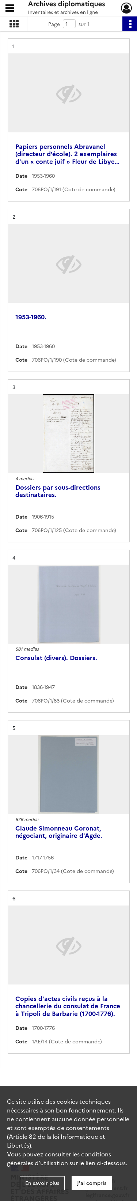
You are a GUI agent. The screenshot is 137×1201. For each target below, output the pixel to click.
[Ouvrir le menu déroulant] (9, 8)
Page (54, 23)
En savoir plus (42, 1182)
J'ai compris (91, 1182)
